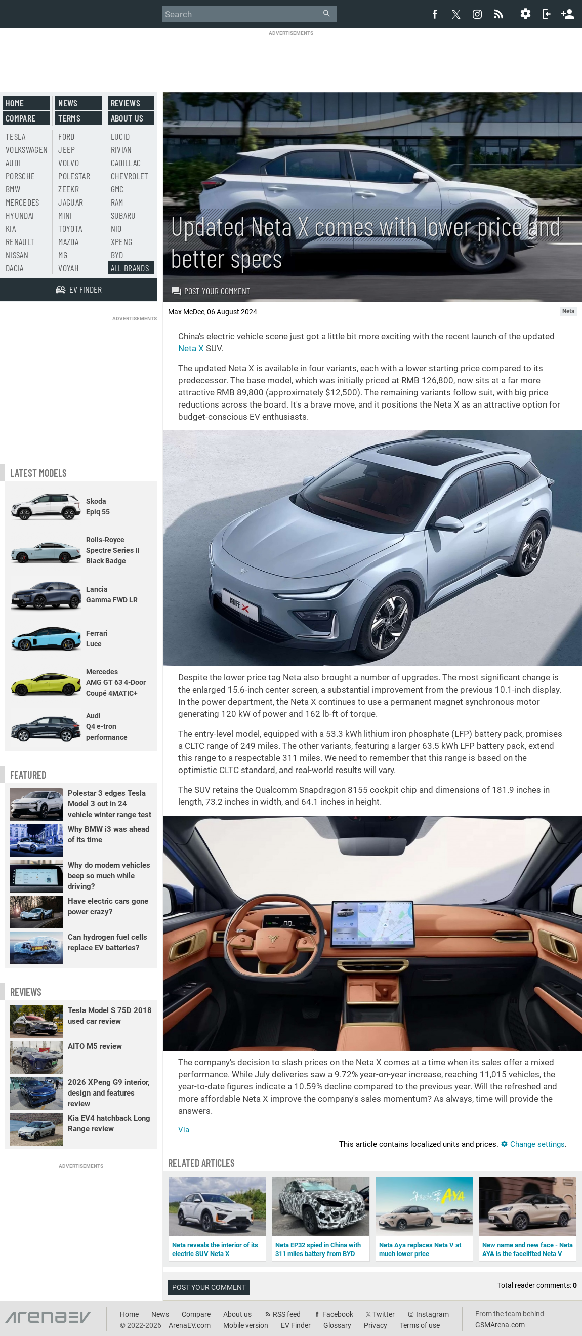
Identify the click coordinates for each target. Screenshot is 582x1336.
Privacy (375, 1325)
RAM (117, 202)
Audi (13, 162)
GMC (117, 188)
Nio (116, 228)
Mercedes (22, 202)
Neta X (191, 348)
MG (62, 254)
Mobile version (245, 1325)
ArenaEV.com (190, 1325)
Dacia (15, 267)
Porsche (20, 175)
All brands (130, 267)
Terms (69, 118)
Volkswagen (27, 149)
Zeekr (68, 188)
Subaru (123, 215)
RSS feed (287, 1314)
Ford (66, 136)
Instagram (432, 1314)
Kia (11, 228)
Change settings (533, 1144)
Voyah (68, 267)
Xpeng (122, 241)
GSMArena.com (500, 1325)
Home (15, 102)
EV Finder (296, 1325)
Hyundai (20, 215)
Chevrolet (130, 175)
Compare (20, 118)
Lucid (120, 136)
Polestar (74, 175)
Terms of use (420, 1325)
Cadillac (126, 162)
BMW (13, 188)
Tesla (16, 136)
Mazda (68, 241)
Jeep (66, 149)
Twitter (383, 1314)
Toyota (70, 228)
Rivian (121, 149)
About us (127, 118)
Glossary (337, 1325)
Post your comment (211, 290)
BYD (117, 254)
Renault (20, 241)
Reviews (125, 102)
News (67, 102)
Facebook (337, 1314)
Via (183, 1130)
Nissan (17, 254)
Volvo (68, 162)
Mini (65, 215)
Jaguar (70, 202)
